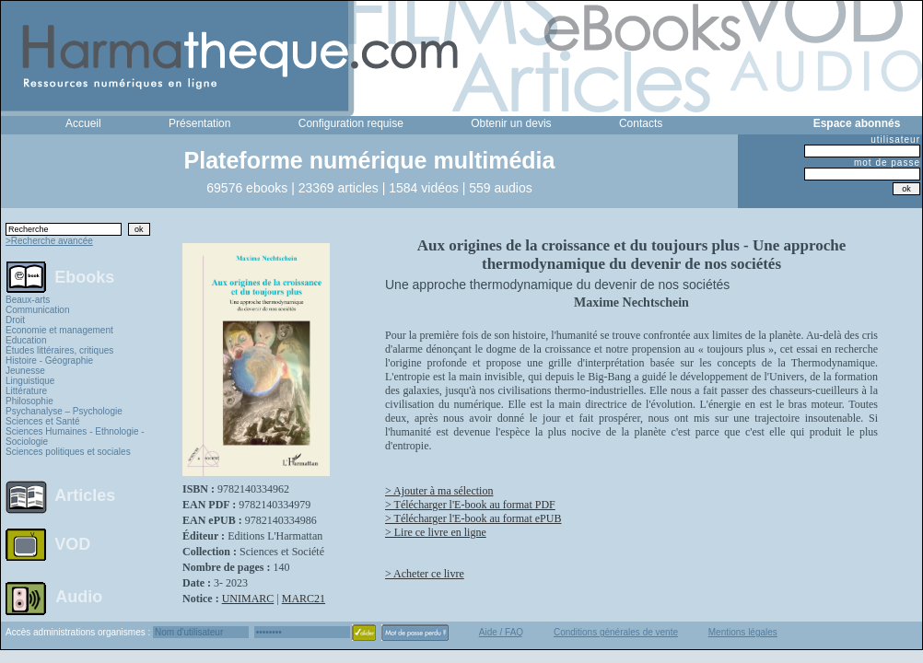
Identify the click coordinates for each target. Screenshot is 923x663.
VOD (72, 544)
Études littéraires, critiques (59, 350)
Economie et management (59, 330)
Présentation (199, 123)
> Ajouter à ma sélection (439, 490)
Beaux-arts (28, 300)
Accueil (83, 123)
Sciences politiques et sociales (68, 452)
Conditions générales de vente (616, 632)
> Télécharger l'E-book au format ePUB (473, 518)
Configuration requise (350, 123)
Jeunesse (25, 371)
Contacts (640, 123)
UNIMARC (248, 598)
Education (26, 340)
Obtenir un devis (511, 123)
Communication (37, 310)
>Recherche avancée (49, 241)
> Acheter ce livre (424, 573)
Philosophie (29, 401)
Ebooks (84, 276)
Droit (15, 320)
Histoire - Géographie (49, 360)
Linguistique (30, 381)
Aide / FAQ (501, 632)
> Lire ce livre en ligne (435, 532)
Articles (84, 495)
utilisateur (895, 139)
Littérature (26, 391)
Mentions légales (742, 632)
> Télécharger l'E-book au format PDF (470, 504)
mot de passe (887, 162)
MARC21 (303, 598)
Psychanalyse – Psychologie (64, 411)
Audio (78, 596)
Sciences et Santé (43, 421)
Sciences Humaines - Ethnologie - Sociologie (75, 436)
